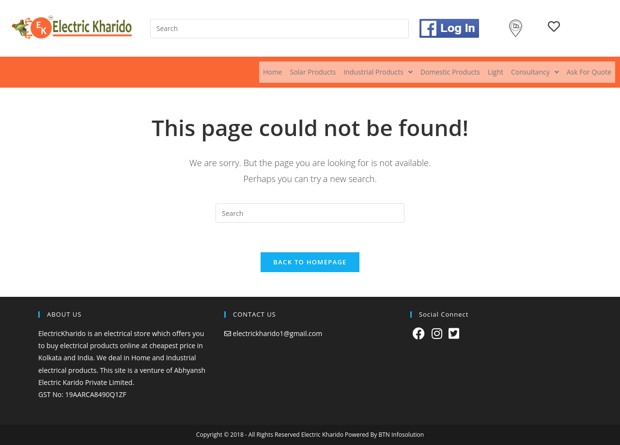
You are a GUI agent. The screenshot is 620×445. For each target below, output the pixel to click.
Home (272, 72)
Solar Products (313, 72)
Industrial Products (378, 72)
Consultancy (535, 72)
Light (495, 72)
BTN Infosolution (401, 434)
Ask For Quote (589, 72)
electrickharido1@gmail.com (278, 333)
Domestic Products (450, 72)
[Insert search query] (279, 28)
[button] (378, 72)
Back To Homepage (309, 262)
